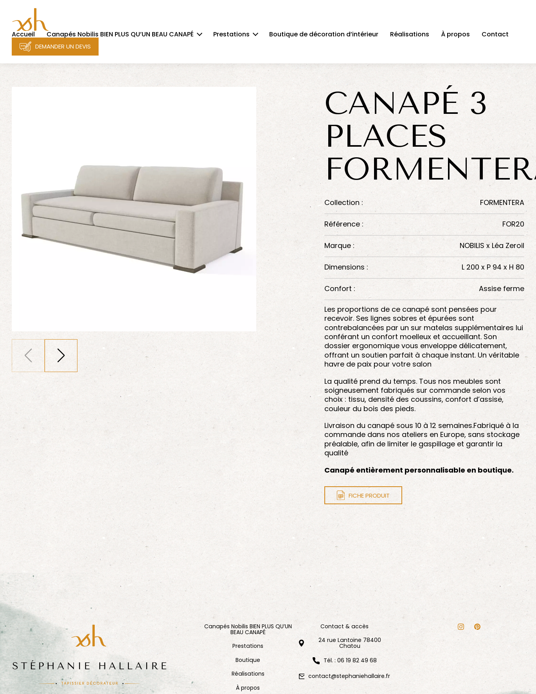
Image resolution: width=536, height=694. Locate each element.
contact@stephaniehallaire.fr (349, 676)
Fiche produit (363, 495)
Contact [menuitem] (495, 34)
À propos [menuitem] (455, 34)
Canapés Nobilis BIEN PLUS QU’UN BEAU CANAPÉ (248, 630)
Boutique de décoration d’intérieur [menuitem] (323, 34)
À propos (248, 688)
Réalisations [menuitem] (409, 34)
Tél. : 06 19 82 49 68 (350, 660)
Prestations (247, 646)
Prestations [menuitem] (231, 34)
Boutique (248, 660)
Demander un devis (55, 46)
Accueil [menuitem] (23, 34)
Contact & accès (344, 626)
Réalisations (248, 674)
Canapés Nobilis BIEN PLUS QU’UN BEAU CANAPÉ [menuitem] (120, 34)
